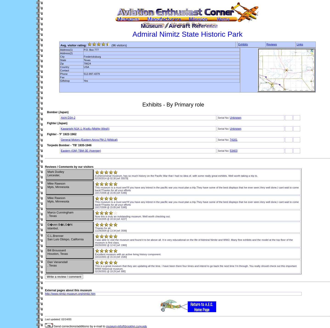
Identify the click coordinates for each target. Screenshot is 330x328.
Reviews (271, 44)
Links (300, 44)
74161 (233, 139)
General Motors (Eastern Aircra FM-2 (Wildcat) (89, 139)
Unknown (235, 117)
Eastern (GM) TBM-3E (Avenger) (81, 150)
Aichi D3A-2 (68, 117)
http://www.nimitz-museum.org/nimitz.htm (70, 293)
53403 (233, 150)
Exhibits (243, 44)
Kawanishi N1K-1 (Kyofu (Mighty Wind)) (85, 128)
